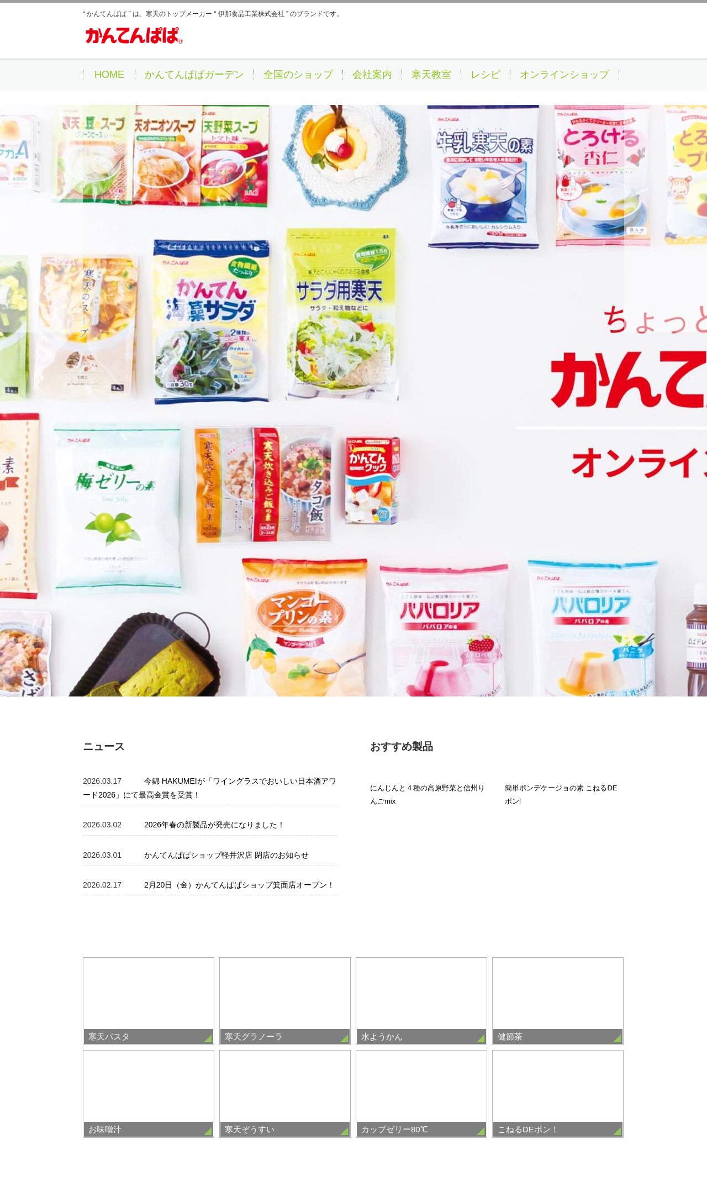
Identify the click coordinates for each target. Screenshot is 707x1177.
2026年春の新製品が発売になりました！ (214, 506)
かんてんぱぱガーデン (194, 75)
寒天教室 (431, 75)
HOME (109, 75)
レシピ (485, 75)
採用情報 (229, 1139)
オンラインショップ (564, 75)
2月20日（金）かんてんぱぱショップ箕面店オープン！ (239, 566)
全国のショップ (298, 75)
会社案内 (372, 75)
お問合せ (478, 1139)
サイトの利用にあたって (299, 1139)
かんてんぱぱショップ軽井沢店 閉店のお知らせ (226, 536)
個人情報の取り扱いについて (401, 1139)
